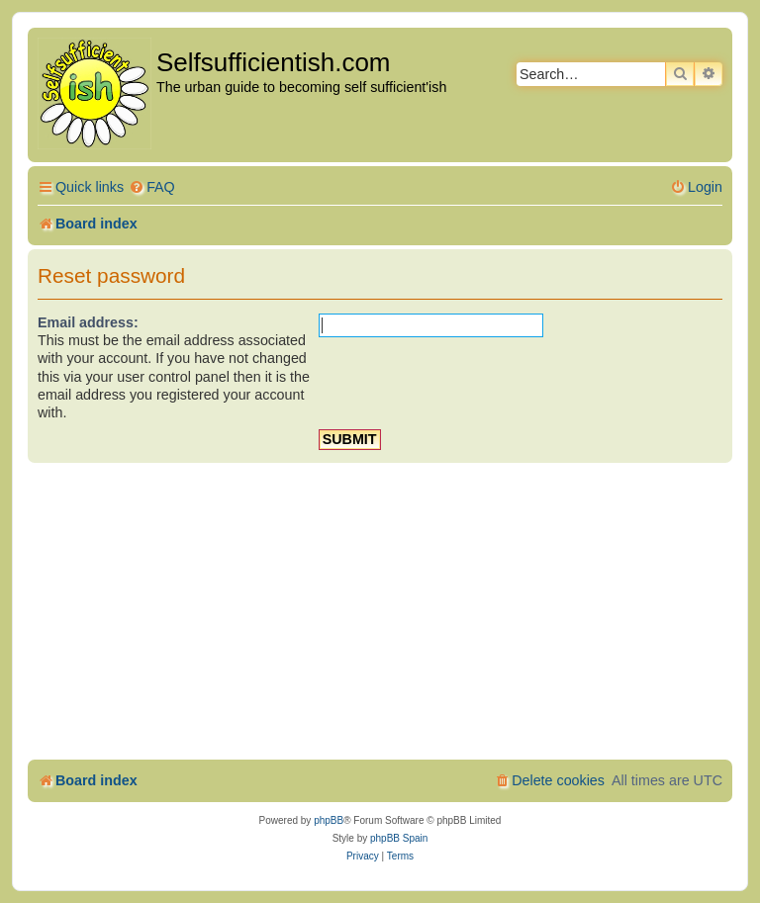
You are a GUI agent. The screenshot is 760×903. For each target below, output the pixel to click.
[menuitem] (152, 187)
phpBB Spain (399, 838)
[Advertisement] (380, 611)
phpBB (328, 820)
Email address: (88, 322)
